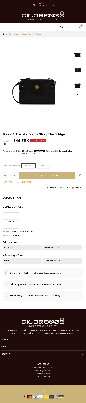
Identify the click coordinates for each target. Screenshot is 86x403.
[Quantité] (10, 175)
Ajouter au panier (47, 175)
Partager (52, 187)
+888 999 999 (46, 5)
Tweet (65, 187)
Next (77, 94)
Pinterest (78, 187)
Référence (8, 231)
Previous (77, 44)
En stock (7, 235)
